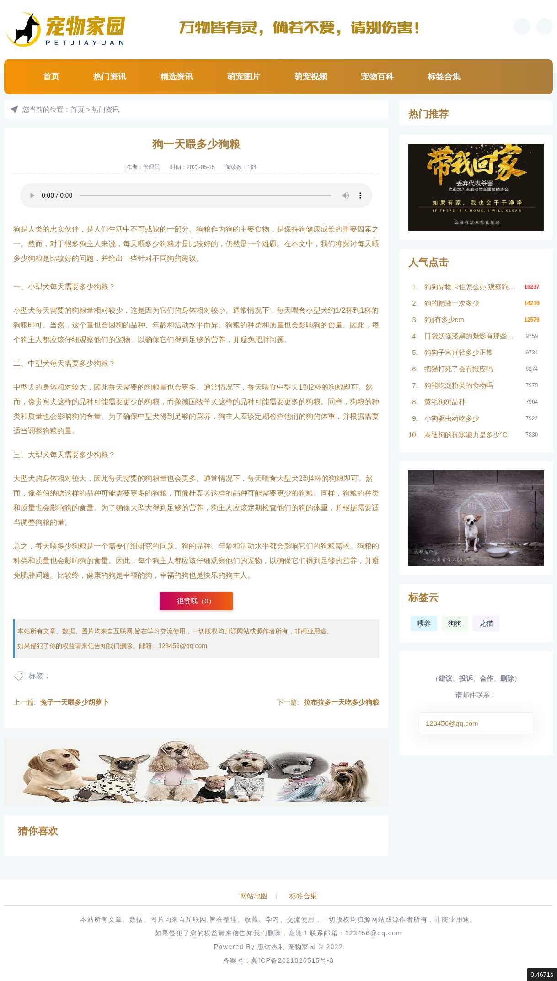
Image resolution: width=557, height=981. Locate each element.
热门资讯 (109, 76)
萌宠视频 (310, 76)
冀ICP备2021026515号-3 (292, 960)
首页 (51, 76)
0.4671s (541, 974)
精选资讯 (176, 76)
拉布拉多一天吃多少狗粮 (341, 702)
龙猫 (486, 623)
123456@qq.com (182, 645)
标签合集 (444, 76)
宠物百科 (377, 76)
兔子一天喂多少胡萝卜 (74, 702)
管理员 (151, 167)
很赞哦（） (196, 601)
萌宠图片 (243, 76)
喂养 (424, 623)
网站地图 (254, 896)
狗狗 (455, 623)
